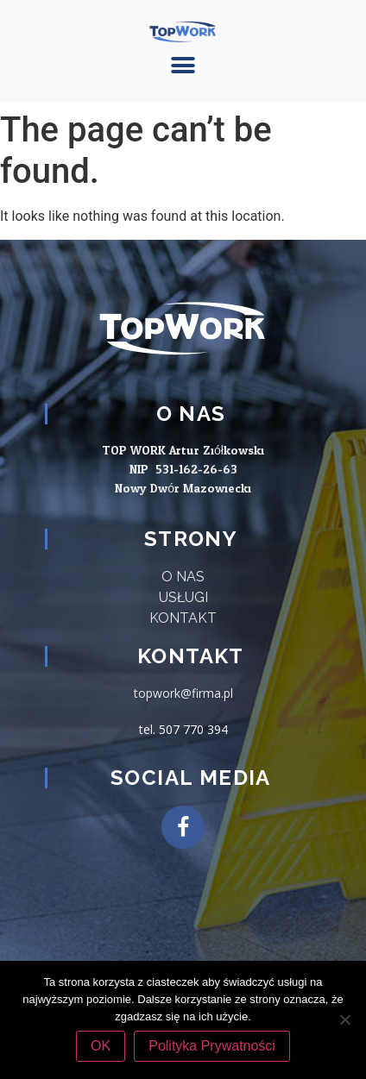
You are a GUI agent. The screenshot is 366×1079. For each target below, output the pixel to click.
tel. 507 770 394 (183, 729)
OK (100, 1045)
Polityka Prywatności (211, 1045)
